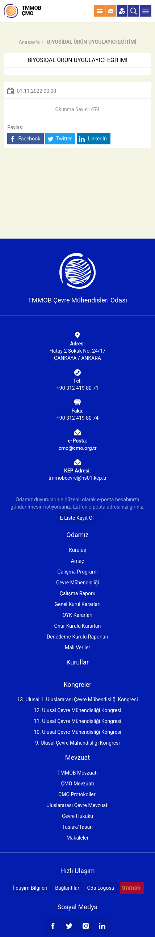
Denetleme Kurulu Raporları (77, 637)
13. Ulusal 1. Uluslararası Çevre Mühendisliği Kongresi (77, 699)
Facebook (24, 139)
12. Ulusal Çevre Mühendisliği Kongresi (77, 710)
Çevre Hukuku (77, 816)
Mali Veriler (77, 647)
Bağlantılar (67, 888)
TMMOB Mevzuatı (77, 773)
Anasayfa (28, 42)
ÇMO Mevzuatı (77, 783)
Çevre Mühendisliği (77, 582)
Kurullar (77, 662)
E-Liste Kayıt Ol (77, 518)
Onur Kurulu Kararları (77, 626)
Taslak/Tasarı (77, 827)
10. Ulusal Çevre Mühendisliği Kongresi (77, 732)
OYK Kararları (77, 615)
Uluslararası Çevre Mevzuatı (77, 805)
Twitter (59, 139)
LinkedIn (93, 139)
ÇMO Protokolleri (77, 794)
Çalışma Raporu (78, 593)
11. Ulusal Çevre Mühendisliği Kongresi (77, 721)
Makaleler (78, 838)
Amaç (77, 561)
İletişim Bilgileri (30, 888)
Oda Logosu (100, 888)
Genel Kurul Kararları (77, 604)
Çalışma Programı (77, 572)
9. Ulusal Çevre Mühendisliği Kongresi (77, 743)
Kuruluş (77, 550)
